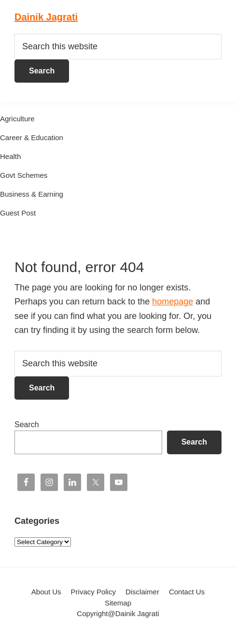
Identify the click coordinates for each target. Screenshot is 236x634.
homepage (172, 301)
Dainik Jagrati (46, 17)
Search (26, 424)
